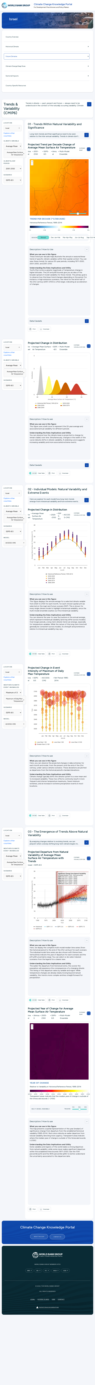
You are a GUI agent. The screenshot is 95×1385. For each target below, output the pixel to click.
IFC (46, 1270)
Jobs (53, 1299)
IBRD (28, 1270)
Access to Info (43, 1299)
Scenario (8, 175)
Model (6, 537)
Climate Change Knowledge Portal (53, 4)
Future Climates (46, 56)
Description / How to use (41, 419)
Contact (61, 1299)
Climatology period (9, 162)
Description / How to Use (41, 249)
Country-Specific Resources (16, 86)
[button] (45, 329)
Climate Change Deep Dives (46, 66)
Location (8, 123)
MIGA (55, 1270)
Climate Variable (11, 141)
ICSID (64, 1270)
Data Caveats (36, 321)
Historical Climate (46, 47)
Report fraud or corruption (47, 1307)
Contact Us (57, 1236)
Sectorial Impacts (46, 76)
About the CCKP (39, 1236)
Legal (32, 1299)
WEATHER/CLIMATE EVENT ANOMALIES (12, 686)
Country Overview (12, 37)
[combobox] (13, 128)
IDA (37, 1270)
